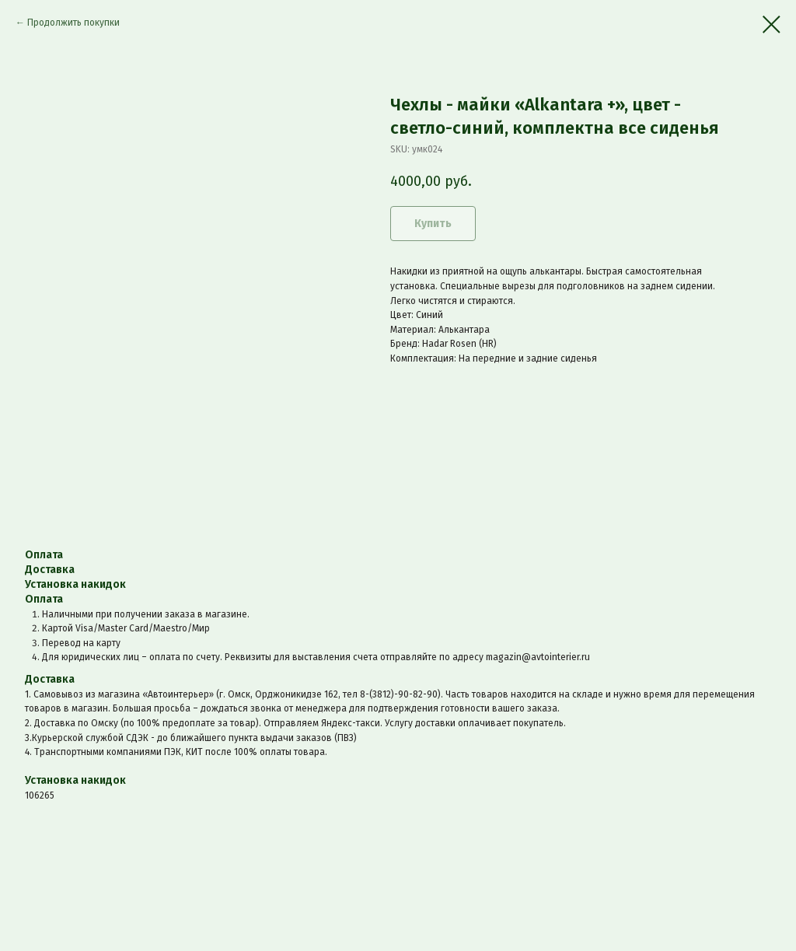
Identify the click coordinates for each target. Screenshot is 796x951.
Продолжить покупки (73, 22)
